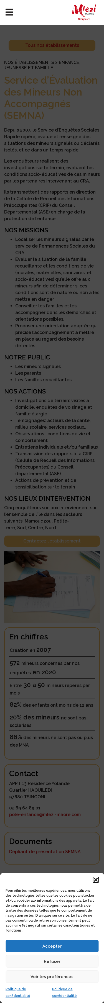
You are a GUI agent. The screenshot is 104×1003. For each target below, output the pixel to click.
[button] (95, 880)
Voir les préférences (52, 976)
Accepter (52, 946)
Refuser (52, 961)
